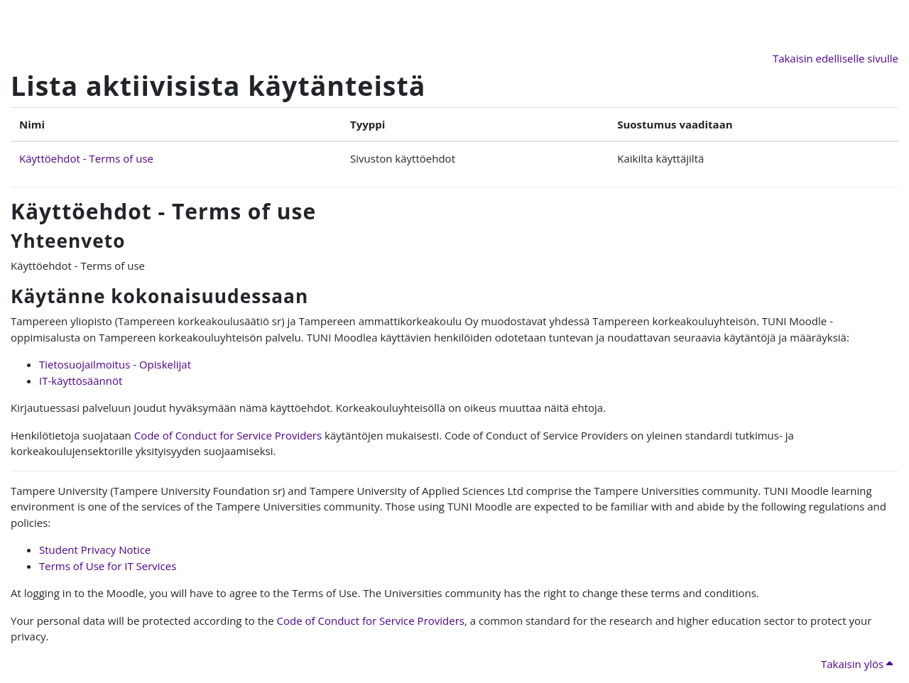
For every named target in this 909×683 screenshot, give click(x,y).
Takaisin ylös (857, 664)
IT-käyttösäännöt (80, 380)
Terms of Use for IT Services (107, 566)
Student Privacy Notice (95, 549)
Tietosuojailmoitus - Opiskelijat (115, 364)
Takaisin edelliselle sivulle (835, 58)
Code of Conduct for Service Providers (228, 435)
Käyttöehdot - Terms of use (86, 158)
